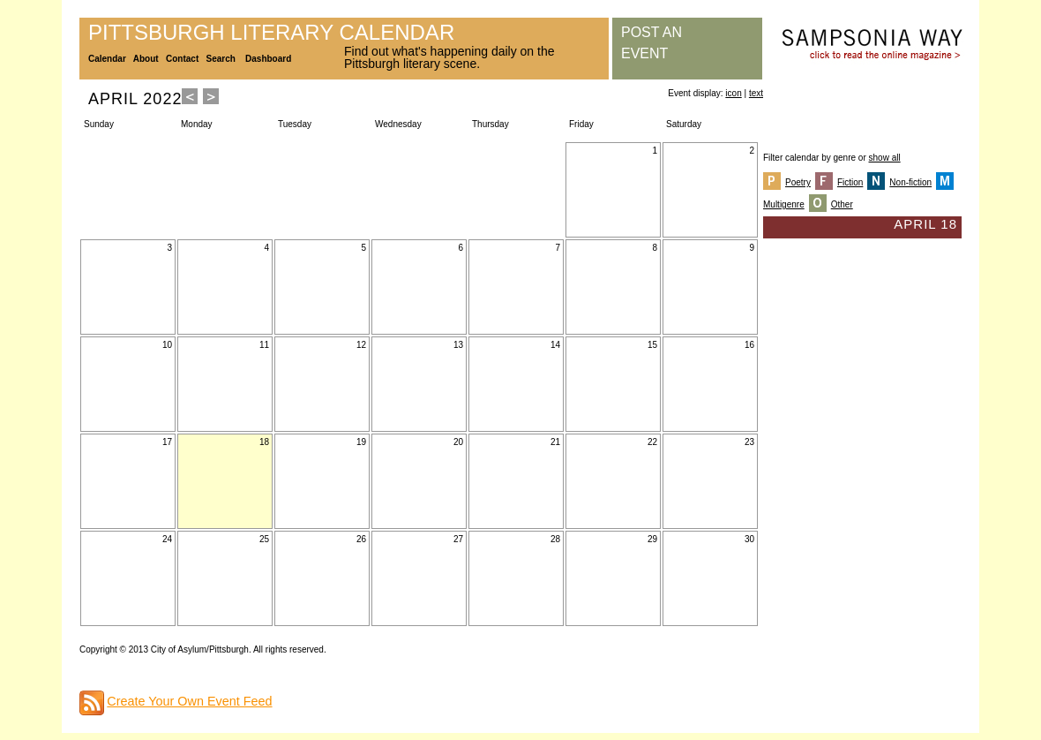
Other (842, 204)
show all (885, 157)
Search (221, 59)
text (756, 93)
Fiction (850, 182)
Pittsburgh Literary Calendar (271, 32)
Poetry (798, 182)
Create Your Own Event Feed (189, 701)
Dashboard (268, 59)
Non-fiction (910, 182)
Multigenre (784, 204)
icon (733, 93)
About (146, 59)
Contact (182, 59)
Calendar (107, 59)
